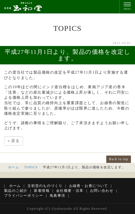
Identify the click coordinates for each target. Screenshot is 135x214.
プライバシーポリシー (23, 195)
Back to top (118, 159)
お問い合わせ (101, 191)
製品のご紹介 (15, 191)
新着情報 (42, 191)
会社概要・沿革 (69, 191)
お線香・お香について (88, 186)
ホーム (13, 167)
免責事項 (57, 195)
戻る (14, 141)
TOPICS (31, 167)
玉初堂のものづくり (45, 186)
